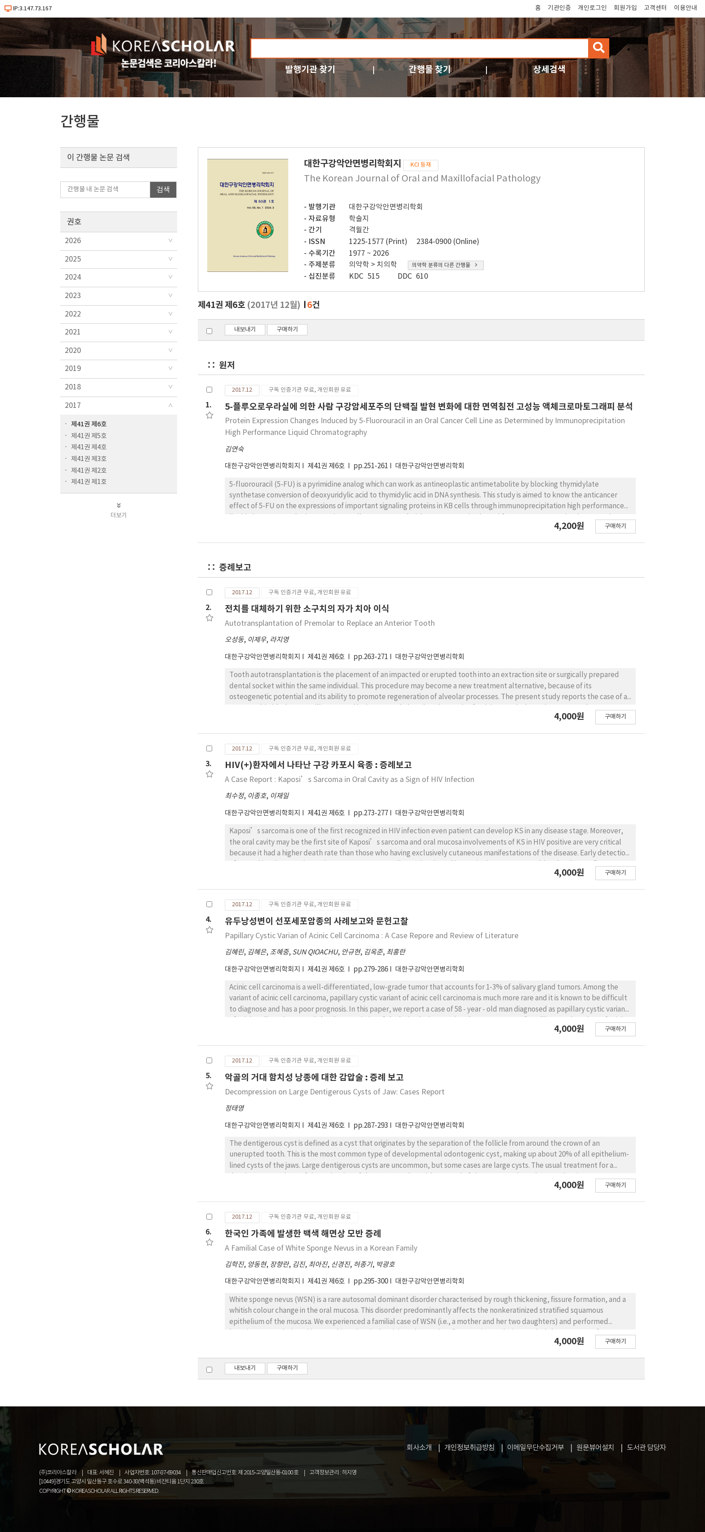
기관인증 (559, 8)
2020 (73, 351)
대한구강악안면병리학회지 (262, 466)
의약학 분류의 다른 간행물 (444, 265)
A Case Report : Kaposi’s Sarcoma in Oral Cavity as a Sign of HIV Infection (349, 780)
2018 (73, 387)
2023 (73, 296)
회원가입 (625, 8)
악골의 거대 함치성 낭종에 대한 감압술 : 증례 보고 (314, 1077)
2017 (73, 406)
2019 (73, 369)
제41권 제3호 (89, 459)
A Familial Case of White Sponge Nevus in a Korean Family (321, 1248)
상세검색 (549, 69)
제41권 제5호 (89, 436)
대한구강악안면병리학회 (386, 207)
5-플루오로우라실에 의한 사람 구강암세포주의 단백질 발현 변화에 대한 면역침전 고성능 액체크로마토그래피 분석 (429, 407)
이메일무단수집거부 (535, 1448)
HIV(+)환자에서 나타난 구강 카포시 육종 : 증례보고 (318, 765)
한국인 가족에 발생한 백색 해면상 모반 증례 (303, 1234)
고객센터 (655, 8)
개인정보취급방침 (469, 1448)
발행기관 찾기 (310, 69)
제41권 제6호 (89, 424)
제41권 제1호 (89, 482)
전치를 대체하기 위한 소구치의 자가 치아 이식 (307, 609)
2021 (73, 332)
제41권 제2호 (89, 471)
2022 (73, 314)
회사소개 (419, 1448)
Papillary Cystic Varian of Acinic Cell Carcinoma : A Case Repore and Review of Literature (371, 936)
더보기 (118, 511)
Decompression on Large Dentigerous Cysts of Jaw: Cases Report (335, 1092)
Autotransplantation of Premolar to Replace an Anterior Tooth (330, 623)
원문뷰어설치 (595, 1448)
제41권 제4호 (89, 447)
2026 (73, 241)
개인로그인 (592, 8)
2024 (73, 277)
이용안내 (685, 8)
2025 (73, 259)
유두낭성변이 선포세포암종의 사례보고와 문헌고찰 (316, 921)
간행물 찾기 (430, 69)
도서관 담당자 (646, 1448)
